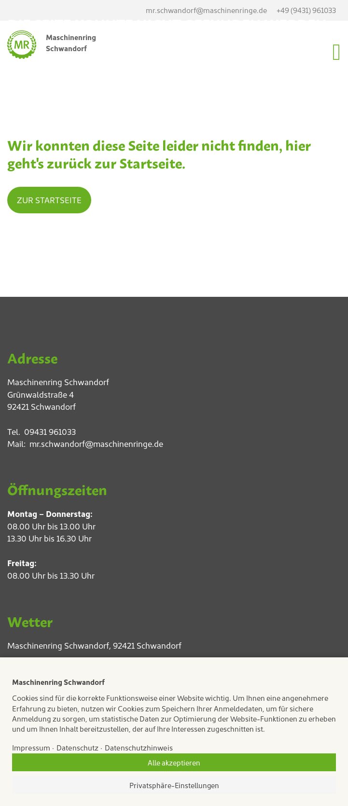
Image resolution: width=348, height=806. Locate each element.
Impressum (31, 747)
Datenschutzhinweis (139, 747)
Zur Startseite (49, 200)
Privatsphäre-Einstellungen (174, 785)
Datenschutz (77, 747)
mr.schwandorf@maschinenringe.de (96, 443)
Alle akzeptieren (174, 762)
